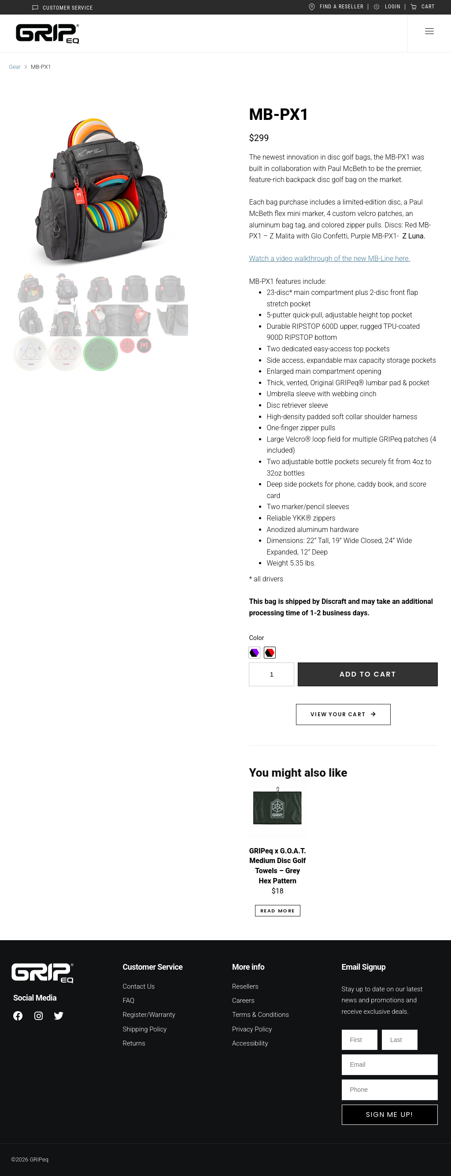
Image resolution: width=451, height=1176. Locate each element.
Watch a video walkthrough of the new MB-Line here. (329, 258)
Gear (15, 66)
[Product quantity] (271, 674)
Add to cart (368, 674)
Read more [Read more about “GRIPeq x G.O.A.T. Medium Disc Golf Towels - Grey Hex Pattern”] (277, 910)
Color (256, 638)
